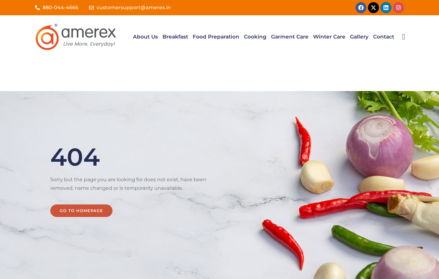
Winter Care (329, 37)
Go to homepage (81, 177)
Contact (383, 37)
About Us (145, 37)
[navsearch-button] (404, 37)
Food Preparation (216, 37)
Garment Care (290, 37)
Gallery (359, 37)
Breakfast (175, 37)
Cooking (255, 37)
